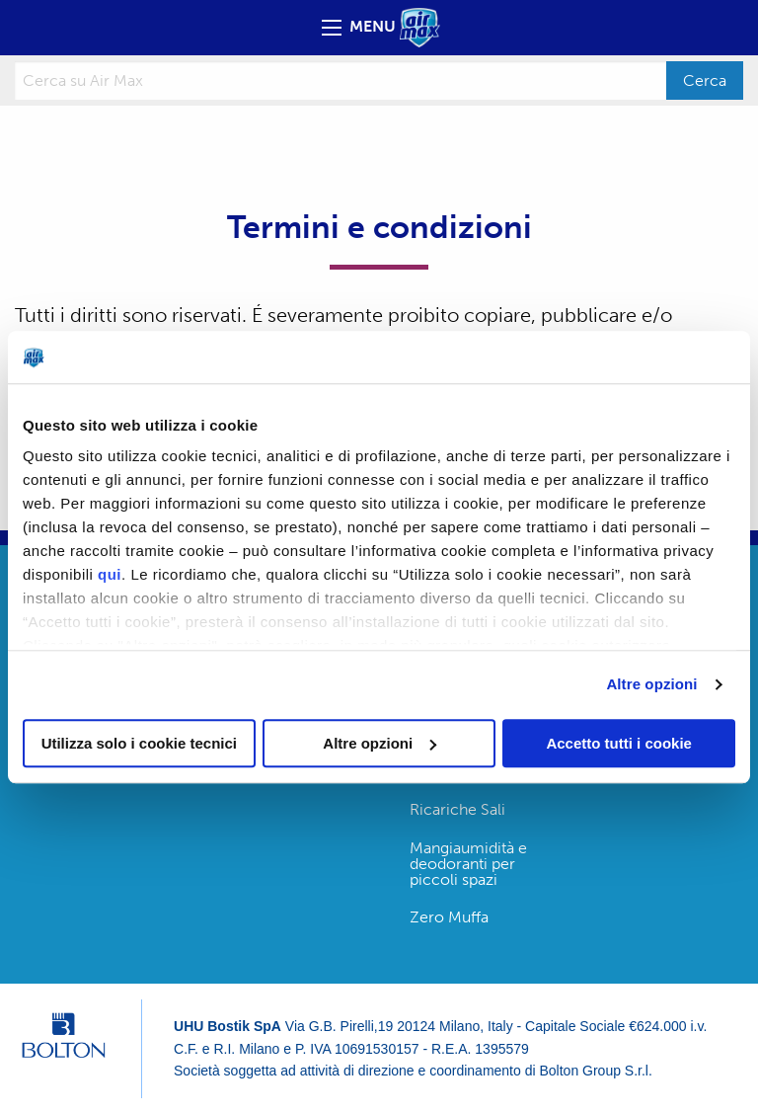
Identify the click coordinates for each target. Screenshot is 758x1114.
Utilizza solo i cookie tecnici (139, 743)
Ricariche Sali (457, 809)
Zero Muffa (449, 917)
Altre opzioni (651, 684)
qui (109, 574)
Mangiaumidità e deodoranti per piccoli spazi (468, 863)
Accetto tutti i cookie (619, 743)
